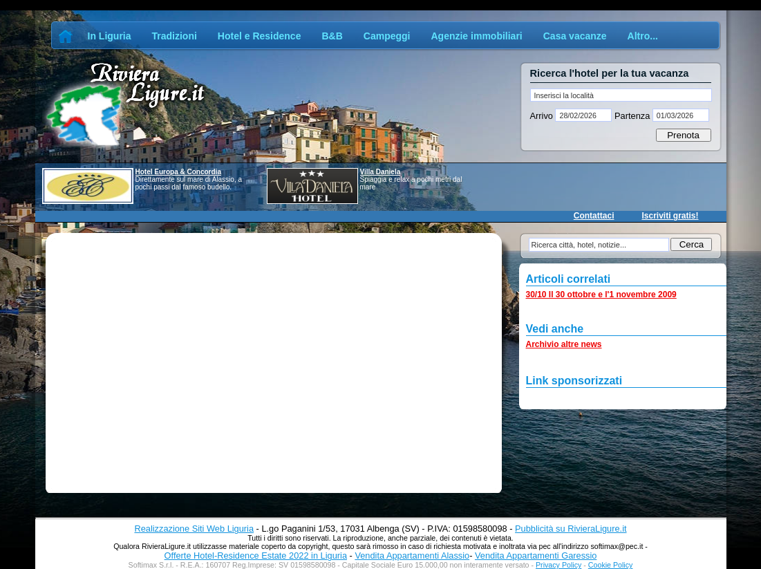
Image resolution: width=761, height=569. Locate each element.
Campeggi (387, 35)
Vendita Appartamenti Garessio (535, 555)
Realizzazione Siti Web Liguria (194, 528)
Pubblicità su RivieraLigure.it (570, 528)
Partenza (632, 116)
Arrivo (543, 116)
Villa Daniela (380, 172)
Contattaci (594, 216)
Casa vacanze (575, 35)
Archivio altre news (564, 344)
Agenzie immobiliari (476, 35)
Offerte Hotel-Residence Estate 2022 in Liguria (256, 555)
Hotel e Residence (259, 35)
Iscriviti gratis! (669, 216)
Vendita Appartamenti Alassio (412, 555)
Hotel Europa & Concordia (178, 172)
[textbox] (621, 95)
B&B (331, 35)
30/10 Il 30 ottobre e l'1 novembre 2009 (601, 294)
